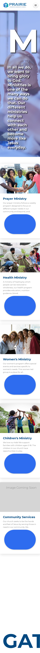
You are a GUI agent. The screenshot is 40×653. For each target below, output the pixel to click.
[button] (35, 5)
